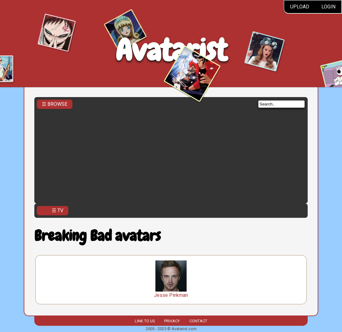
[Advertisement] (171, 154)
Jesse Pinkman (171, 295)
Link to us (145, 321)
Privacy (172, 321)
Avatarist (171, 50)
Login (328, 7)
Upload (299, 7)
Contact (198, 321)
